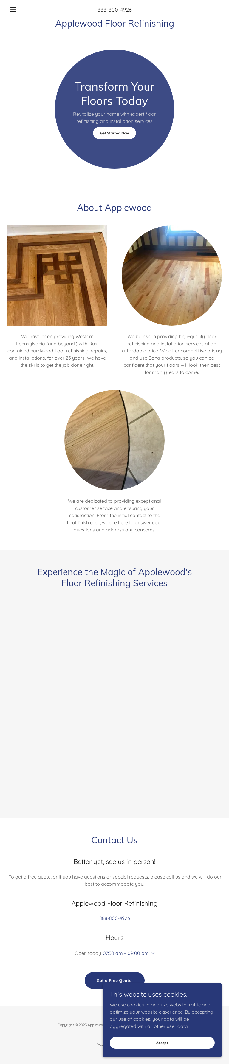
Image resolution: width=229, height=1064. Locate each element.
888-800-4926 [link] (115, 9)
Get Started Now (114, 133)
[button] (23, 10)
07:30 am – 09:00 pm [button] (126, 953)
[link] (114, 25)
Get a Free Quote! (115, 980)
